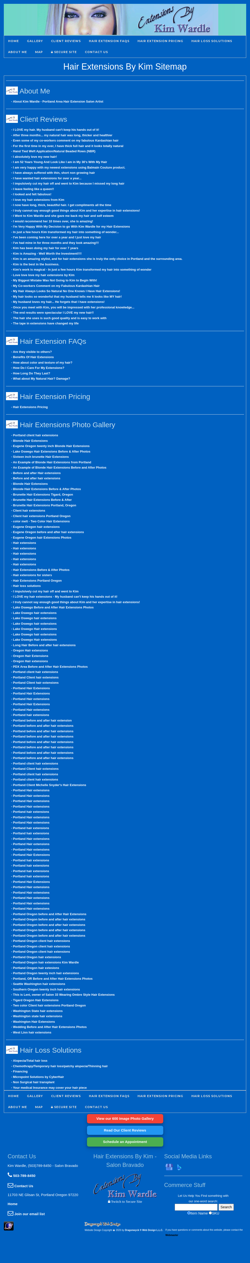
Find (204, 1195)
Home (13, 1204)
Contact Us (20, 1186)
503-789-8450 (22, 1176)
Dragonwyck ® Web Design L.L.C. (144, 1230)
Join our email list (26, 1214)
